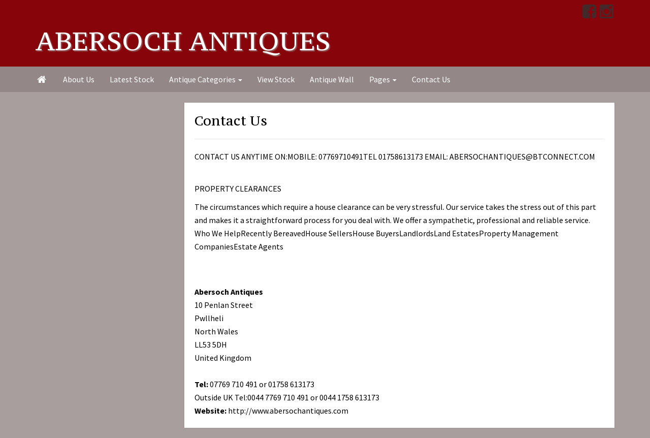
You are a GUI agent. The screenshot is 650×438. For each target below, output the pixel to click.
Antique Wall (332, 79)
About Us (78, 79)
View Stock (276, 79)
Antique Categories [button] (205, 79)
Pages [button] (383, 79)
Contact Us (431, 79)
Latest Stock (132, 79)
